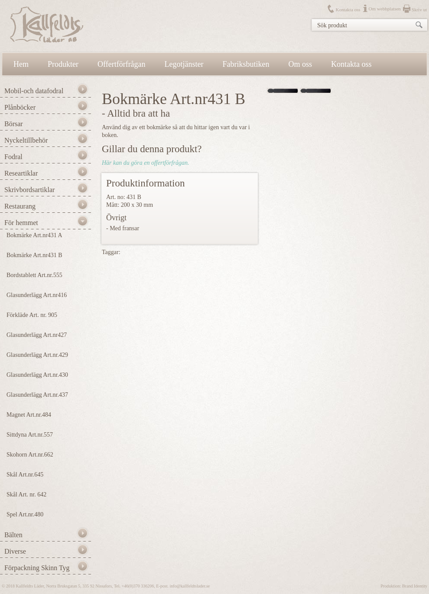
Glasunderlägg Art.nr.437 (37, 395)
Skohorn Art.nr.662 (29, 454)
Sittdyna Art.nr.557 (29, 434)
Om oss (300, 64)
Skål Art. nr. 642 (26, 494)
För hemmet (21, 222)
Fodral (13, 156)
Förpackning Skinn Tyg (37, 567)
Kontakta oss (347, 9)
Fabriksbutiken (246, 64)
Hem (21, 64)
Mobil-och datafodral (33, 91)
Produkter (63, 64)
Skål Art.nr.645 (24, 474)
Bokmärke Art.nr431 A (34, 235)
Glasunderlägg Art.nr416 (36, 295)
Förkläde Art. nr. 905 (31, 315)
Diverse (15, 551)
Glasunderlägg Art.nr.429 (37, 355)
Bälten (13, 535)
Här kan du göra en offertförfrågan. (145, 163)
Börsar (13, 123)
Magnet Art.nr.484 (28, 414)
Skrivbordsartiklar (29, 189)
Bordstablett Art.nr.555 (34, 275)
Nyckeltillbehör (26, 140)
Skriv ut (419, 9)
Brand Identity (414, 586)
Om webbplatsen (385, 8)
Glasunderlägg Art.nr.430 (37, 375)
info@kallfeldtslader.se (189, 586)
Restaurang (20, 206)
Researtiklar (21, 173)
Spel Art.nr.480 (24, 514)
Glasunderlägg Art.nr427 (36, 335)
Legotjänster (184, 64)
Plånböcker (20, 107)
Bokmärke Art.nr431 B (34, 255)
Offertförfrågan (122, 64)
